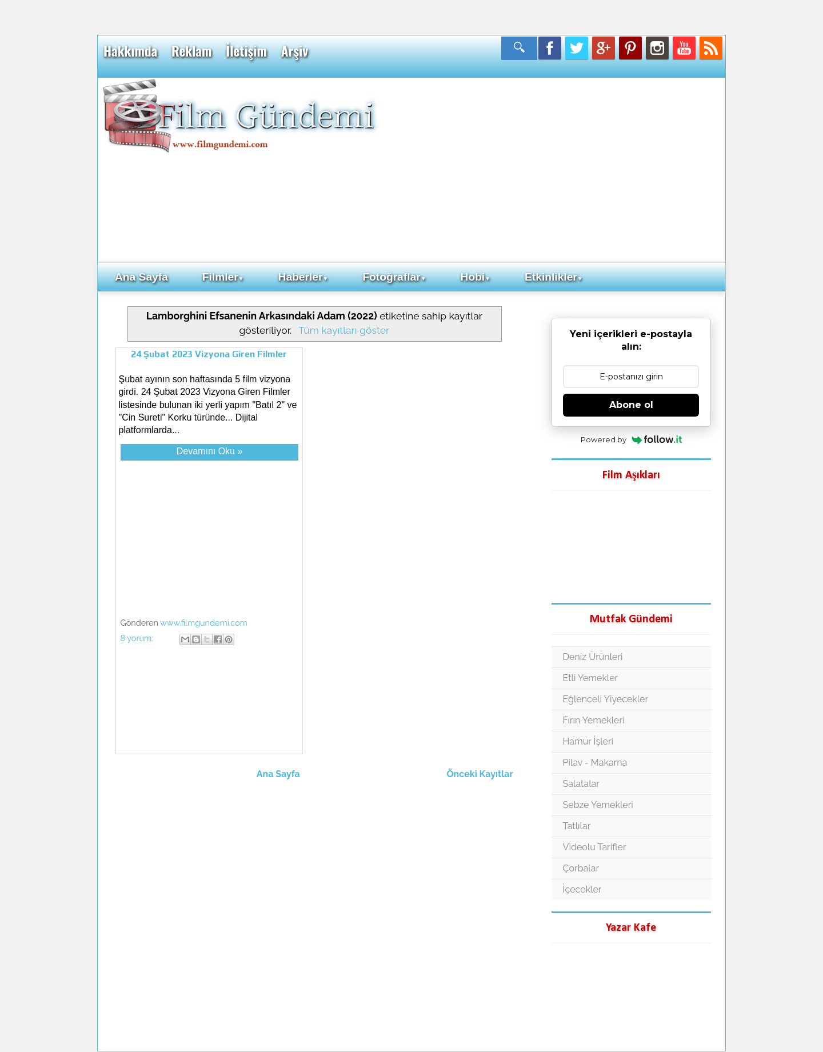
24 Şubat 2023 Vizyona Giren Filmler (209, 354)
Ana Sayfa (141, 277)
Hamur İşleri (588, 741)
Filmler (223, 277)
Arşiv (294, 51)
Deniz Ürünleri (593, 656)
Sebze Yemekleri (598, 804)
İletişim (246, 51)
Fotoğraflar (394, 277)
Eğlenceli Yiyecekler (606, 699)
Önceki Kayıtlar (480, 774)
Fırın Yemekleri (594, 720)
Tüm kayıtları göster (343, 330)
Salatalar (581, 783)
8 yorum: (138, 638)
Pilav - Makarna (595, 762)
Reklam (191, 51)
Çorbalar (581, 868)
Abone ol (631, 404)
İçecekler (582, 889)
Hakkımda (130, 51)
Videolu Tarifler (594, 847)
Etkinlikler (554, 277)
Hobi (476, 277)
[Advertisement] (551, 169)
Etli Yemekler (590, 678)
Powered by (631, 439)
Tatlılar (577, 826)
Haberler (303, 277)
